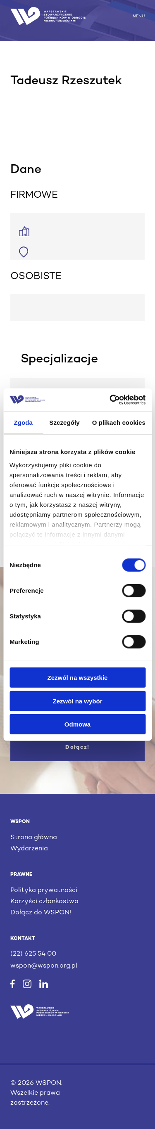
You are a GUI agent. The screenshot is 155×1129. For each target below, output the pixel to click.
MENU (139, 16)
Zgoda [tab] (23, 422)
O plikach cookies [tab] (118, 422)
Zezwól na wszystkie (78, 677)
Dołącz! (77, 747)
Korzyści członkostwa (44, 901)
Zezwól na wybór (77, 700)
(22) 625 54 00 (33, 954)
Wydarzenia (29, 848)
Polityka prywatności (43, 890)
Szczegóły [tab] (64, 422)
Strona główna (33, 837)
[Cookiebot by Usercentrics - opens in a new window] (110, 399)
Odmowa (77, 724)
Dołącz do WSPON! (40, 912)
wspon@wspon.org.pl (43, 966)
